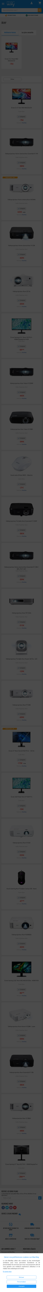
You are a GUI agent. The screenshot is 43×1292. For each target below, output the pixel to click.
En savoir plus (7, 1271)
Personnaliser (21, 1282)
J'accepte (21, 1286)
